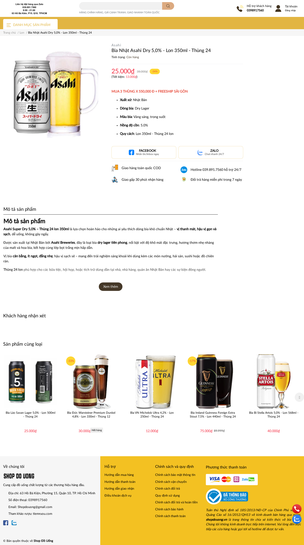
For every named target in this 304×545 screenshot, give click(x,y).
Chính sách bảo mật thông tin (175, 475)
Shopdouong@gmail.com (35, 507)
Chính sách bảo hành (169, 509)
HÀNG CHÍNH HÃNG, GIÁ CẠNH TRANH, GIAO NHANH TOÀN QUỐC (119, 12)
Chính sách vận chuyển (171, 481)
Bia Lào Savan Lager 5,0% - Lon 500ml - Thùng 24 (30, 414)
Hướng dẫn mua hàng (119, 475)
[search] (168, 6)
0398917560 (255, 10)
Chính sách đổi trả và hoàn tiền (176, 502)
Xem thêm (110, 286)
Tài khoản (291, 6)
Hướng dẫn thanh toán (119, 481)
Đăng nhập (290, 10)
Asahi (116, 45)
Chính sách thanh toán (170, 516)
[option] (30, 397)
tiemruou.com (42, 513)
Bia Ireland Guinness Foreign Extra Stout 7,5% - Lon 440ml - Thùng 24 (213, 414)
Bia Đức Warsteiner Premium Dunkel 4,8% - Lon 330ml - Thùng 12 (91, 414)
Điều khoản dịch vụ (117, 495)
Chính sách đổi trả (167, 488)
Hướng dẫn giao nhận (119, 488)
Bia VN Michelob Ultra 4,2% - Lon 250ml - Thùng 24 (152, 414)
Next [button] (299, 397)
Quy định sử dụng (167, 495)
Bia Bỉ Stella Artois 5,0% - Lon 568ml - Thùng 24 (273, 414)
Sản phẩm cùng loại (22, 344)
